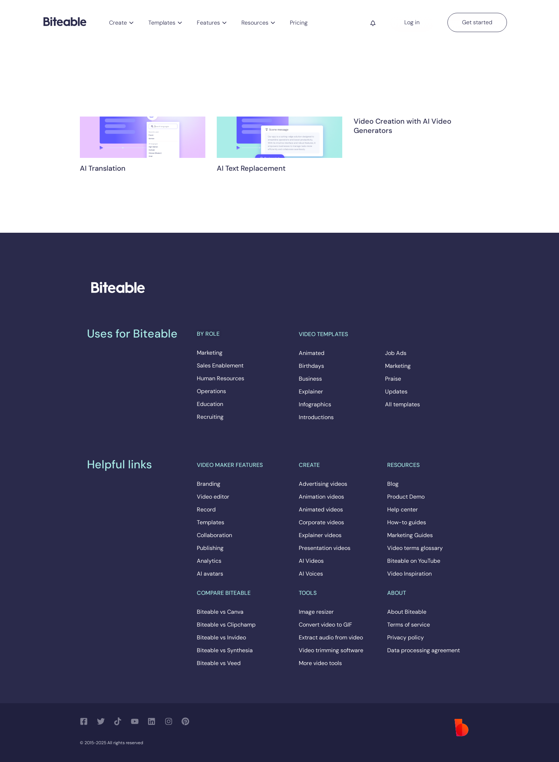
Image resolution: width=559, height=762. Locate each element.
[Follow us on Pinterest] (187, 721)
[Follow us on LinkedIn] (153, 721)
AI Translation (102, 168)
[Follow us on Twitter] (103, 721)
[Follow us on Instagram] (170, 721)
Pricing (299, 22)
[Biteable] (64, 21)
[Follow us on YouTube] (137, 721)
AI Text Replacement (251, 168)
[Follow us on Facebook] (86, 721)
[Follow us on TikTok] (119, 721)
